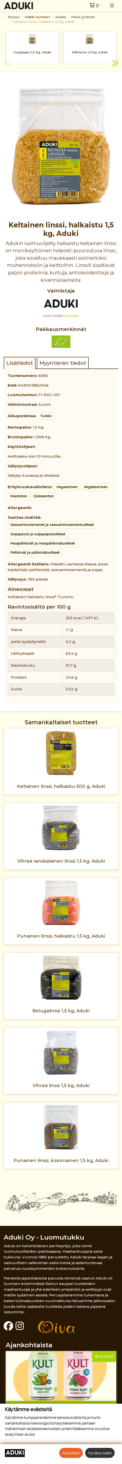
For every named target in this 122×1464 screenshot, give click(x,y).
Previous (7, 64)
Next (114, 64)
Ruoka (60, 17)
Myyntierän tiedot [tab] (63, 363)
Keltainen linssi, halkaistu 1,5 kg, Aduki (44, 22)
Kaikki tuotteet (37, 17)
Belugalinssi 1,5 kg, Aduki (61, 1011)
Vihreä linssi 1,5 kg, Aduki (61, 1085)
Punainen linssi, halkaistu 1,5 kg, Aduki (61, 936)
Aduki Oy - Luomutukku (44, 1237)
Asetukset (71, 1452)
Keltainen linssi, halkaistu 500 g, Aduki (61, 786)
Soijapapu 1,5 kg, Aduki (32, 52)
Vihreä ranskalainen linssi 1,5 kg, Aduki (61, 861)
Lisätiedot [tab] (19, 363)
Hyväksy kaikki (100, 1452)
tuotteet (71, 316)
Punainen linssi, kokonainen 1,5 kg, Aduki (61, 1160)
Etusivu (14, 17)
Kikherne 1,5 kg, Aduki (90, 52)
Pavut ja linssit (83, 17)
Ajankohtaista (29, 1345)
